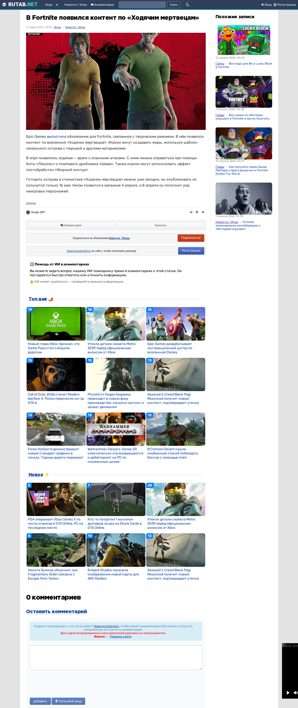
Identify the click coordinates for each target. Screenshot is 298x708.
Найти (174, 4)
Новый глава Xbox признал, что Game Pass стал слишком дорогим (54, 348)
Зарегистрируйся (106, 626)
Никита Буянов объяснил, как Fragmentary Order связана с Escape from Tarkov (53, 574)
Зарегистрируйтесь (79, 251)
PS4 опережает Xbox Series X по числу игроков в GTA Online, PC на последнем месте (55, 523)
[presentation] (67, 684)
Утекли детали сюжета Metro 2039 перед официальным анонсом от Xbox (112, 348)
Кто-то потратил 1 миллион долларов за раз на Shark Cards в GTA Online (115, 523)
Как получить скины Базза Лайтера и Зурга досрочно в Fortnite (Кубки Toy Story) (242, 170)
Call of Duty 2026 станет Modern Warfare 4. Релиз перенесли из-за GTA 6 (56, 398)
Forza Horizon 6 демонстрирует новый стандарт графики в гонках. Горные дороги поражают (55, 453)
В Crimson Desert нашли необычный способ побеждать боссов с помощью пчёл (172, 453)
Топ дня (38, 299)
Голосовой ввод (68, 701)
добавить (40, 701)
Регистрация (191, 250)
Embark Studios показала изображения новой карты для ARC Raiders (113, 574)
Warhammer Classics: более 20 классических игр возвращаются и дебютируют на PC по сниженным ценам (115, 455)
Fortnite (31, 203)
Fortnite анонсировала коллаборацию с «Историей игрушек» (238, 225)
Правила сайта (120, 636)
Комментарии (102, 4)
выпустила (56, 136)
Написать (161, 225)
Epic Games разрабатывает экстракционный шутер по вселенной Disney (169, 348)
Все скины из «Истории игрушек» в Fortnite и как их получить (242, 116)
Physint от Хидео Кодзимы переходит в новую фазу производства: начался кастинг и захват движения (116, 400)
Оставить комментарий (56, 611)
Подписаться (191, 238)
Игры (49, 4)
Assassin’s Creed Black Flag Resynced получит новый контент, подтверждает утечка (173, 398)
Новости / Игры (75, 4)
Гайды (220, 63)
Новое (36, 475)
